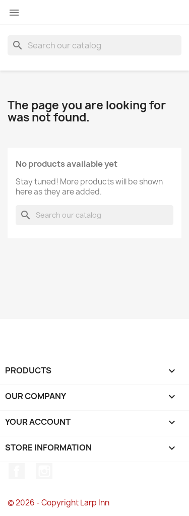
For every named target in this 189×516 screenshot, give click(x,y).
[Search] (94, 45)
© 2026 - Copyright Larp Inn (58, 502)
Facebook (17, 471)
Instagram (44, 471)
